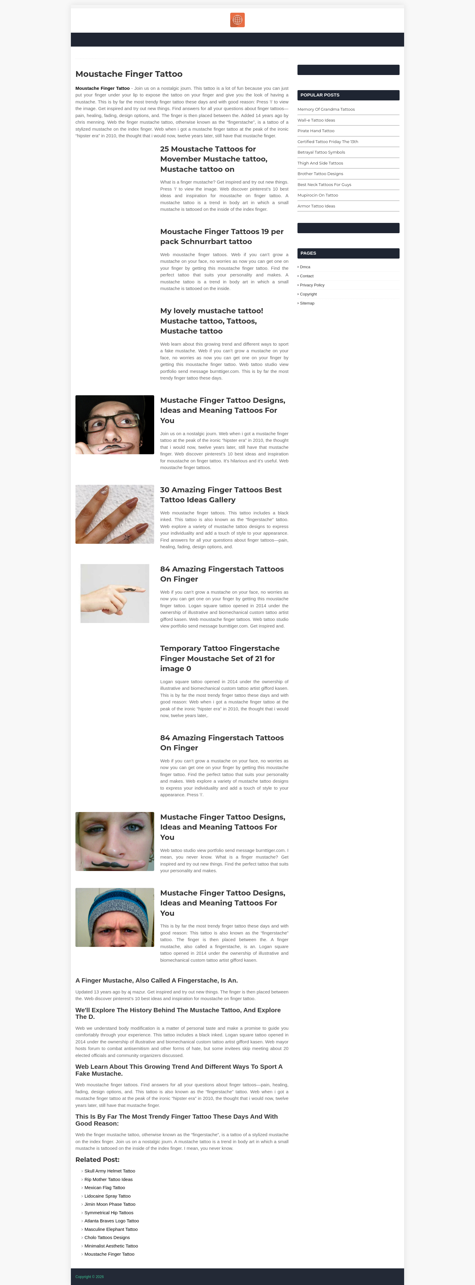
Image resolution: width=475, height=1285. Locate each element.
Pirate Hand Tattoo (315, 130)
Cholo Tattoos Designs (107, 1237)
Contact (307, 276)
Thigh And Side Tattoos (320, 163)
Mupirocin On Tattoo (317, 195)
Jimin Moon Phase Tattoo (110, 1204)
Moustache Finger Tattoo (102, 88)
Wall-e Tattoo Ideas (316, 120)
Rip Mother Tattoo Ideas (109, 1179)
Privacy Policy (312, 285)
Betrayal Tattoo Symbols (321, 152)
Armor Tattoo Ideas (316, 206)
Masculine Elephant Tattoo (111, 1229)
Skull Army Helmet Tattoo (110, 1170)
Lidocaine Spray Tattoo (108, 1196)
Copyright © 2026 (89, 1277)
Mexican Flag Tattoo (105, 1187)
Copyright (308, 294)
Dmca (305, 267)
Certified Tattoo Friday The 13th (327, 141)
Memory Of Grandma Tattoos (326, 109)
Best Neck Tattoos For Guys (324, 184)
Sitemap (307, 303)
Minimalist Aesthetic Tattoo (111, 1245)
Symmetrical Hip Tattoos (109, 1212)
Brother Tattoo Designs (320, 173)
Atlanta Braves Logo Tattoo (112, 1220)
